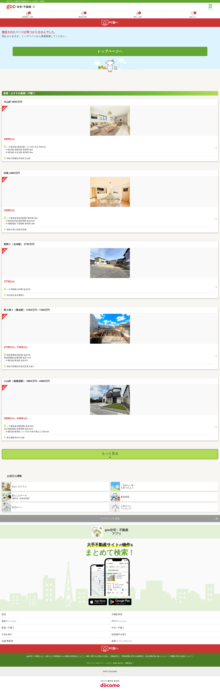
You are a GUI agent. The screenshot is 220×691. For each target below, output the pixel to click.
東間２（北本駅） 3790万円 (19, 244)
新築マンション (9, 621)
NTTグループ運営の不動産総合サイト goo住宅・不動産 (25, 1)
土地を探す (7, 634)
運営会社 (128, 663)
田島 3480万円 (12, 173)
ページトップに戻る (110, 518)
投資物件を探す (119, 634)
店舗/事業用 (7, 641)
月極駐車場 (117, 614)
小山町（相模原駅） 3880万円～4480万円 (27, 381)
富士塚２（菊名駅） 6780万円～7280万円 (27, 309)
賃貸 (4, 614)
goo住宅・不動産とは (35, 656)
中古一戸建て (118, 627)
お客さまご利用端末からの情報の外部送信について (64, 656)
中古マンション (119, 621)
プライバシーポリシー (94, 663)
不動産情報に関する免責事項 (132, 656)
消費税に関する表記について (181, 656)
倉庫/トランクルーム (122, 641)
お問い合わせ (118, 663)
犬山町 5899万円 (13, 101)
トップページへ (110, 51)
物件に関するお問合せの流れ (97, 656)
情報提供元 (114, 656)
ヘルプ (107, 663)
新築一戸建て (8, 627)
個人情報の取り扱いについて (156, 656)
